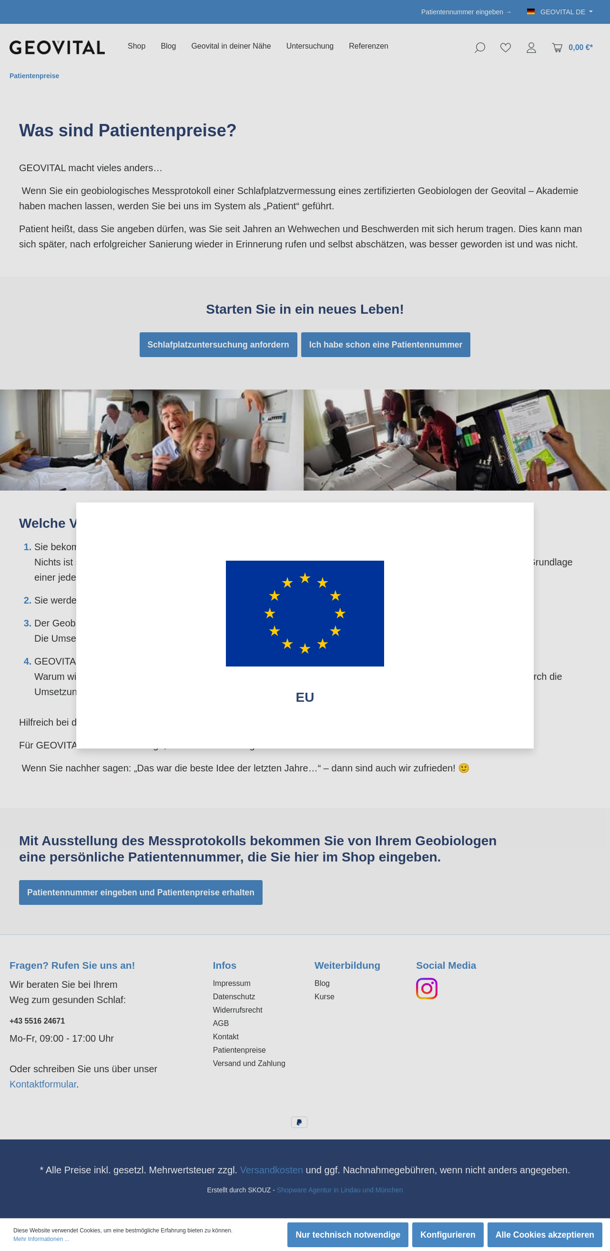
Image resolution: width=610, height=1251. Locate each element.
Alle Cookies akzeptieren (545, 1235)
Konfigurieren (447, 1235)
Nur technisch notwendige (347, 1235)
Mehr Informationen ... (41, 1239)
